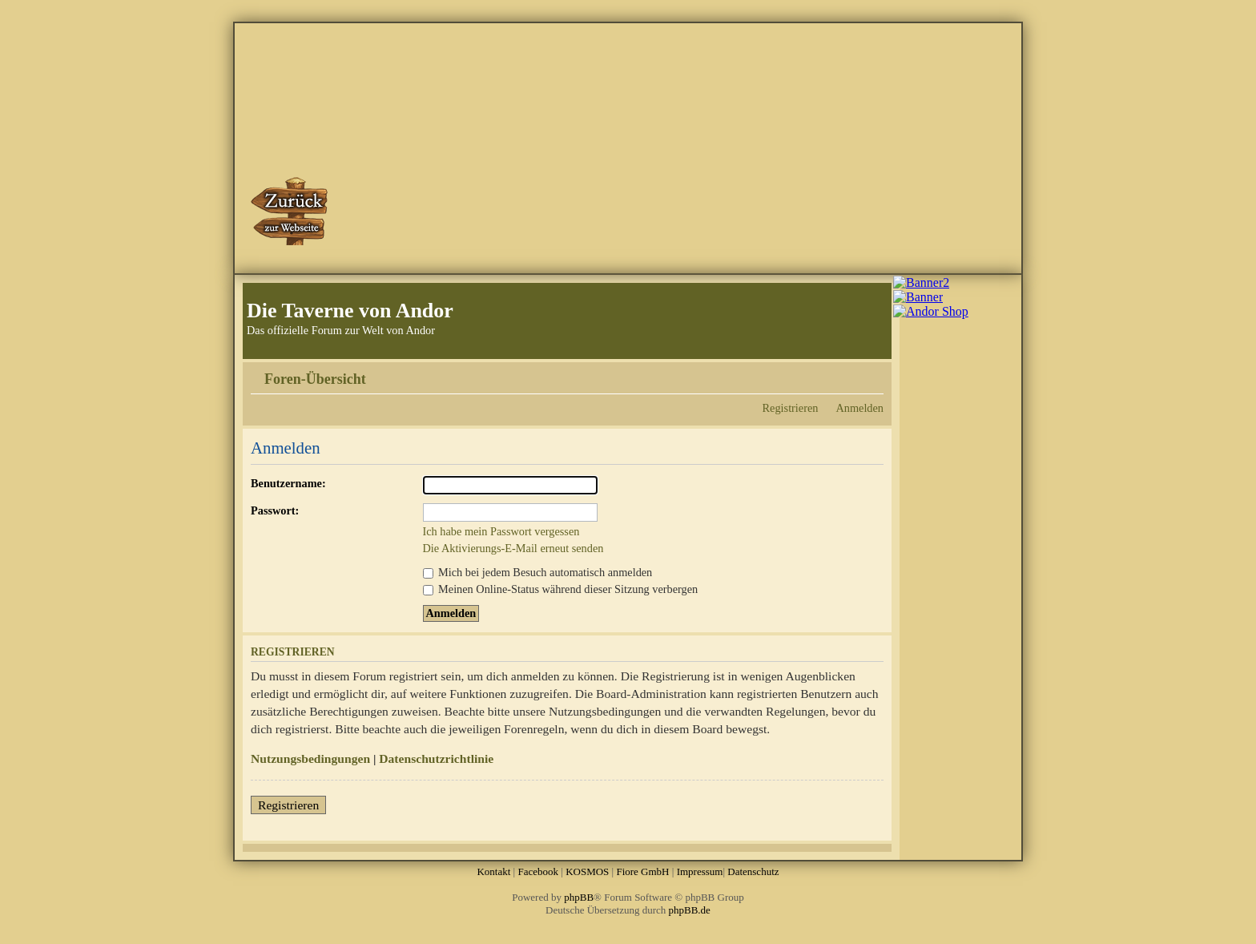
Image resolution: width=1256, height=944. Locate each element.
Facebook (537, 871)
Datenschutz (753, 871)
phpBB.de (690, 910)
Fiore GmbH (642, 871)
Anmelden (859, 407)
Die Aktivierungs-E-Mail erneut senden (513, 548)
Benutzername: (288, 483)
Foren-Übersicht (315, 379)
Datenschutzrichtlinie (436, 758)
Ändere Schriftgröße (872, 373)
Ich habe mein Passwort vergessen (501, 531)
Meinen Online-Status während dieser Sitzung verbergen (560, 589)
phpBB (579, 897)
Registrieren (791, 407)
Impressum (700, 871)
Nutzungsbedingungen (310, 758)
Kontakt (493, 871)
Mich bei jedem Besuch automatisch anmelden (538, 572)
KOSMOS (587, 871)
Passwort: (275, 510)
